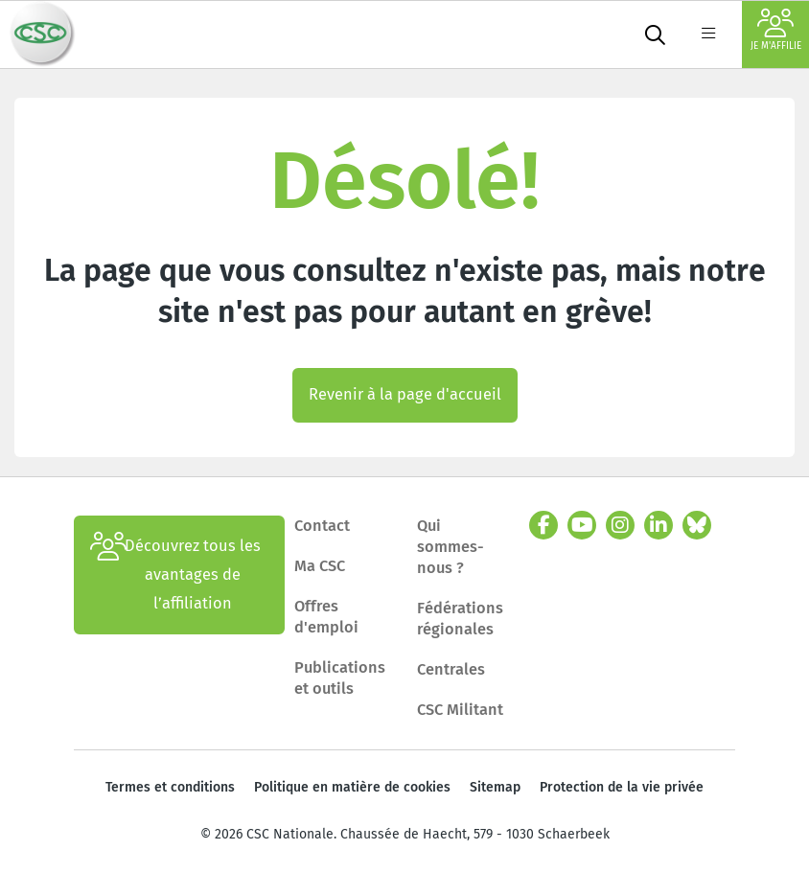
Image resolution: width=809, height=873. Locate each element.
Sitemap (495, 787)
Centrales (451, 669)
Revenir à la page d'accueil (405, 394)
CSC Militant (460, 710)
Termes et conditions (170, 787)
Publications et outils (339, 678)
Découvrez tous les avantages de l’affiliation (175, 575)
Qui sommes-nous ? (450, 547)
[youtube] (581, 525)
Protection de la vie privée (622, 787)
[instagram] (620, 525)
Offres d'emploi (326, 616)
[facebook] (543, 525)
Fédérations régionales (460, 618)
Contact (322, 526)
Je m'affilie (776, 30)
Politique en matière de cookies (352, 787)
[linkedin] (658, 525)
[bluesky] (696, 525)
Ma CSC (319, 566)
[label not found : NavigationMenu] (708, 34)
